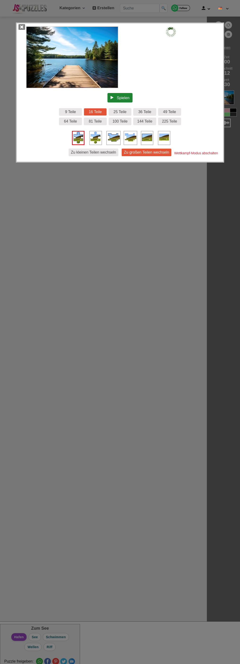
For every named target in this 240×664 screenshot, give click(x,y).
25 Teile (120, 112)
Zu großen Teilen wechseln (146, 152)
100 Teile (120, 121)
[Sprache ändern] (223, 8)
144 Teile (144, 121)
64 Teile (70, 121)
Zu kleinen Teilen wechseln (93, 152)
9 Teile (70, 112)
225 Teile (169, 121)
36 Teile (144, 112)
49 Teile (169, 112)
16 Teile (95, 112)
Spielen (120, 98)
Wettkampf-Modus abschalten (196, 153)
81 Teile (95, 121)
